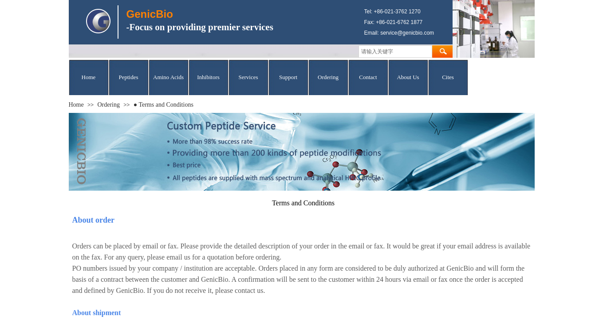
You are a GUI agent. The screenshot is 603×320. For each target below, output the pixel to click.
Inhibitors (208, 77)
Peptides (128, 77)
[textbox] (395, 51)
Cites (448, 77)
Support (288, 77)
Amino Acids (168, 77)
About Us (408, 77)
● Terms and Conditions (163, 104)
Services (248, 77)
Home (89, 77)
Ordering (328, 77)
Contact (368, 77)
